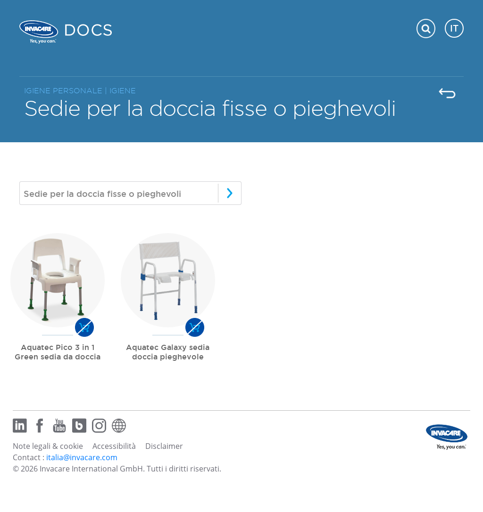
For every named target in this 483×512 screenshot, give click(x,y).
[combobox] (130, 193)
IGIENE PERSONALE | (66, 91)
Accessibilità (114, 446)
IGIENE (122, 91)
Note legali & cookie (48, 446)
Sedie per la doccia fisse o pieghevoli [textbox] (102, 193)
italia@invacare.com (81, 457)
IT (454, 28)
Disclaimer (164, 446)
